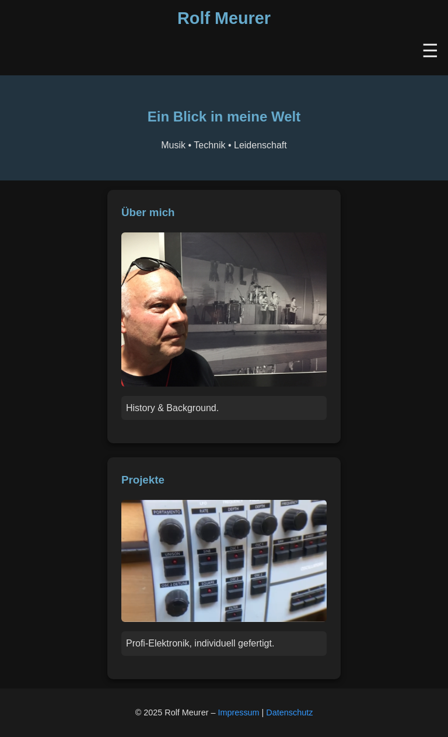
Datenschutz (289, 712)
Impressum (238, 712)
